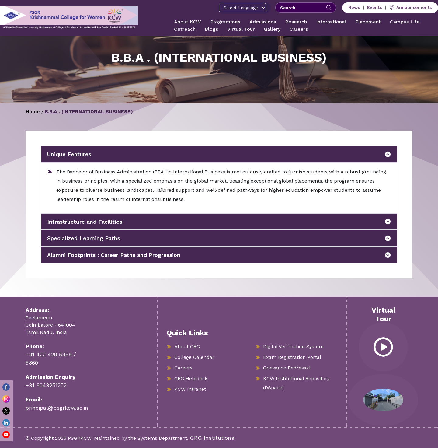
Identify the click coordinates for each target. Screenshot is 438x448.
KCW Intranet (190, 389)
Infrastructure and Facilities (84, 222)
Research (296, 22)
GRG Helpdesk (190, 378)
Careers (299, 29)
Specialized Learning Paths (83, 238)
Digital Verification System (293, 346)
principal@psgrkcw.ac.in (57, 407)
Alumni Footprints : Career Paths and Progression (113, 255)
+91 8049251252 (46, 385)
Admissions (262, 22)
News (354, 7)
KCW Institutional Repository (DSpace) (296, 383)
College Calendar (194, 357)
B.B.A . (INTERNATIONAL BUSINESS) (89, 111)
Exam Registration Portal (292, 357)
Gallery (272, 29)
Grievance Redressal (287, 368)
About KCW (187, 22)
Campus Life (405, 22)
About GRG (187, 346)
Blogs (211, 29)
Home (33, 111)
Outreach (185, 29)
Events (374, 7)
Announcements (410, 7)
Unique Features (69, 154)
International (331, 22)
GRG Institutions (212, 438)
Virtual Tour (241, 29)
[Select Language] (242, 7)
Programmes (225, 22)
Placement (368, 22)
